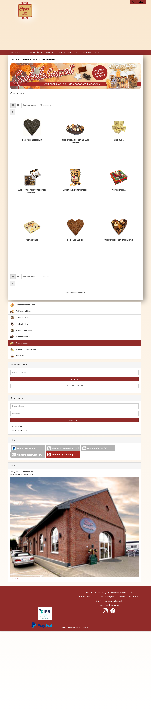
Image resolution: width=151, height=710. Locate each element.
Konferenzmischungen (21, 330)
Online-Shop (67, 627)
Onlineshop (16, 52)
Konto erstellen (16, 426)
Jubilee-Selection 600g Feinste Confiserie (32, 191)
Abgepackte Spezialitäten (23, 349)
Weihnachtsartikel (20, 337)
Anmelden (74, 420)
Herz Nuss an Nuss (75, 240)
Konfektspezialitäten (21, 317)
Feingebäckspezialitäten (22, 305)
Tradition (50, 52)
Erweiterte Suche (74, 386)
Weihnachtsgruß (119, 190)
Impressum (103, 605)
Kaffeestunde (32, 240)
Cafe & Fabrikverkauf (69, 52)
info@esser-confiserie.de (113, 601)
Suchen (74, 379)
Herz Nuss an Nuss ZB (32, 140)
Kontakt (87, 52)
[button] (13, 105)
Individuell (17, 356)
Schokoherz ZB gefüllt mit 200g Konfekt (75, 141)
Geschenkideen (19, 343)
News (97, 52)
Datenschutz (114, 605)
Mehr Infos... (15, 578)
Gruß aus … (119, 140)
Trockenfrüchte (19, 324)
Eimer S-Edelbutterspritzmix (75, 190)
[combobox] (29, 105)
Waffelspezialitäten (20, 311)
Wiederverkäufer (34, 52)
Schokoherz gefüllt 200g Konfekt (118, 240)
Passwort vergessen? (18, 430)
